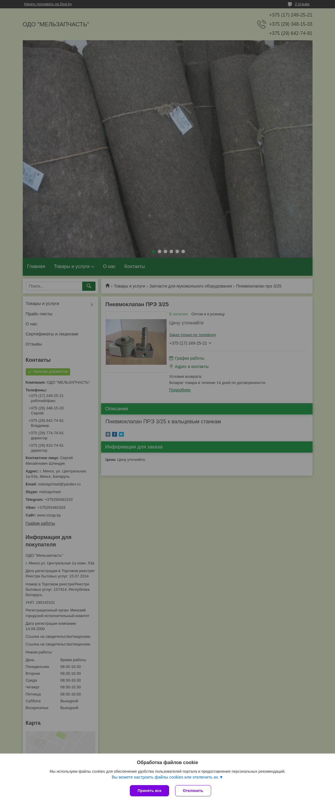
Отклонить (193, 790)
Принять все (149, 790)
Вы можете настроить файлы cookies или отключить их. (165, 777)
